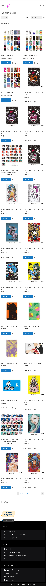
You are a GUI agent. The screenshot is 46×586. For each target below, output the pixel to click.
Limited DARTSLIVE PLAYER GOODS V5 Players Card (9, 440)
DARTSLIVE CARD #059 (8, 55)
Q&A (5, 559)
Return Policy (9, 577)
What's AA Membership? (12, 552)
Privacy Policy (9, 580)
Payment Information (11, 570)
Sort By (28, 17)
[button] (12, 62)
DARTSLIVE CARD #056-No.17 (32, 326)
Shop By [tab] (4, 17)
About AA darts (9, 531)
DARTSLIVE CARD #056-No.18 (10, 326)
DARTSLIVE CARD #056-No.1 (10, 400)
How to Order (9, 549)
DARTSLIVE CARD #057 (8, 92)
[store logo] (13, 6)
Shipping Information (11, 573)
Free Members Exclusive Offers (15, 556)
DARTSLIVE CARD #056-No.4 (32, 363)
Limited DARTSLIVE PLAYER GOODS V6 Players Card (9, 171)
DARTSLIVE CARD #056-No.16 (10, 363)
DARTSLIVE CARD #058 (30, 55)
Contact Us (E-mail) (11, 538)
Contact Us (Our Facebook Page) (15, 535)
